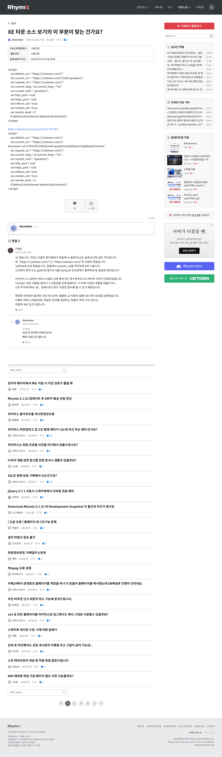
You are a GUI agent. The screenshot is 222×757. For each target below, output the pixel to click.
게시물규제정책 (169, 726)
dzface (15, 666)
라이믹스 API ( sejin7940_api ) (192, 197)
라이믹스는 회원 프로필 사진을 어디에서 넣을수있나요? (43, 445)
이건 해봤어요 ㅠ (175, 69)
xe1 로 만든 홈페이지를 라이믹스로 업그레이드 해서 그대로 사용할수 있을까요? (58, 614)
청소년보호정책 (185, 726)
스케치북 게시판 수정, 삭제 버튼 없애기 (32, 630)
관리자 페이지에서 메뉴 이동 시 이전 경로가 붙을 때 (40, 383)
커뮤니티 (184, 7)
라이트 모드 (195, 732)
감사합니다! (173, 85)
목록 (151, 218)
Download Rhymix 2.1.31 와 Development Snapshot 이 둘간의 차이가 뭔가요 (61, 506)
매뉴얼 (158, 7)
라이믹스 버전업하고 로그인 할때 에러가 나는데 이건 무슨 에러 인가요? (52, 429)
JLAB (15, 466)
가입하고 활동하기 (189, 26)
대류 (14, 389)
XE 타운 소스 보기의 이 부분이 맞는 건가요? (55, 32)
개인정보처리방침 (153, 726)
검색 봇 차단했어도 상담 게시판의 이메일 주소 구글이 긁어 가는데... (50, 645)
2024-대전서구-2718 (31, 745)
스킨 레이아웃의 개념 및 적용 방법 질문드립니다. (38, 660)
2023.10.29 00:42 (30, 324)
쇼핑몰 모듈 (189, 169)
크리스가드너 (18, 435)
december (17, 39)
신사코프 (16, 543)
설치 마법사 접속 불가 (21, 537)
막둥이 (15, 527)
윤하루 (15, 404)
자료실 (200, 7)
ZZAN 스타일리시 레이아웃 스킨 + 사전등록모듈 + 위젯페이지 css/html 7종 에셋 (197, 158)
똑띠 (14, 558)
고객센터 (210, 726)
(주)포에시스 (13, 736)
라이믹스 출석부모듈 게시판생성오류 (31, 414)
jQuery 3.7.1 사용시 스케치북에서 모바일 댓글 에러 (41, 491)
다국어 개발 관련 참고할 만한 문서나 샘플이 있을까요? (42, 460)
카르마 (15, 497)
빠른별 (15, 420)
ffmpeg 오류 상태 (19, 568)
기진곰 (18, 248)
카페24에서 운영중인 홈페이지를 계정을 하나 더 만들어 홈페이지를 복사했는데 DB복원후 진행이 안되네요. (75, 583)
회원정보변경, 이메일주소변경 (27, 553)
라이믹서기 (17, 574)
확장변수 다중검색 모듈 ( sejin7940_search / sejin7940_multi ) (196, 184)
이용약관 (140, 726)
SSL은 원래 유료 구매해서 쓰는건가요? (32, 476)
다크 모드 (209, 732)
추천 (19, 310)
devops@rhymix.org (204, 745)
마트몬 (15, 605)
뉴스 (170, 7)
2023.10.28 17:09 (23, 252)
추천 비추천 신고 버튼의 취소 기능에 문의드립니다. (40, 599)
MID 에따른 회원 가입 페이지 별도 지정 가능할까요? (40, 676)
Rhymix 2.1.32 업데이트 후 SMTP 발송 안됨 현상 (40, 398)
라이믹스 (143, 7)
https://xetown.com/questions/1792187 (33, 129)
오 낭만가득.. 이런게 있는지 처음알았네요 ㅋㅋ (189, 77)
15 (49, 435)
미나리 (15, 651)
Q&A (12, 23)
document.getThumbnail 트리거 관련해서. (189, 116)
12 (49, 481)
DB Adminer (190, 143)
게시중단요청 (199, 726)
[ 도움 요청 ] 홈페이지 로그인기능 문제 (32, 522)
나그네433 (17, 512)
